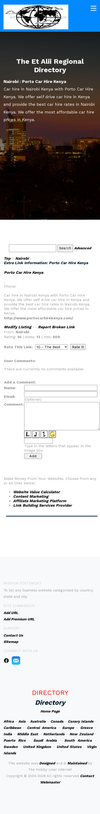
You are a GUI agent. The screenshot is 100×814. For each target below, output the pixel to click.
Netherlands (54, 734)
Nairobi (22, 258)
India (8, 734)
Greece (86, 728)
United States (69, 747)
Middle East (27, 734)
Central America (41, 728)
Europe (68, 728)
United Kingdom (37, 747)
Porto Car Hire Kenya (23, 272)
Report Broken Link (56, 327)
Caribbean (12, 728)
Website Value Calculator (36, 492)
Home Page (50, 711)
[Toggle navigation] (93, 8)
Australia (38, 721)
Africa (9, 721)
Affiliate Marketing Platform (39, 501)
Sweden (11, 747)
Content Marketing (30, 496)
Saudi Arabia (45, 740)
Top (7, 258)
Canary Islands (80, 721)
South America (78, 740)
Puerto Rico (15, 740)
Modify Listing (17, 327)
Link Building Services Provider (42, 505)
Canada (56, 721)
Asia (22, 721)
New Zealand (81, 734)
